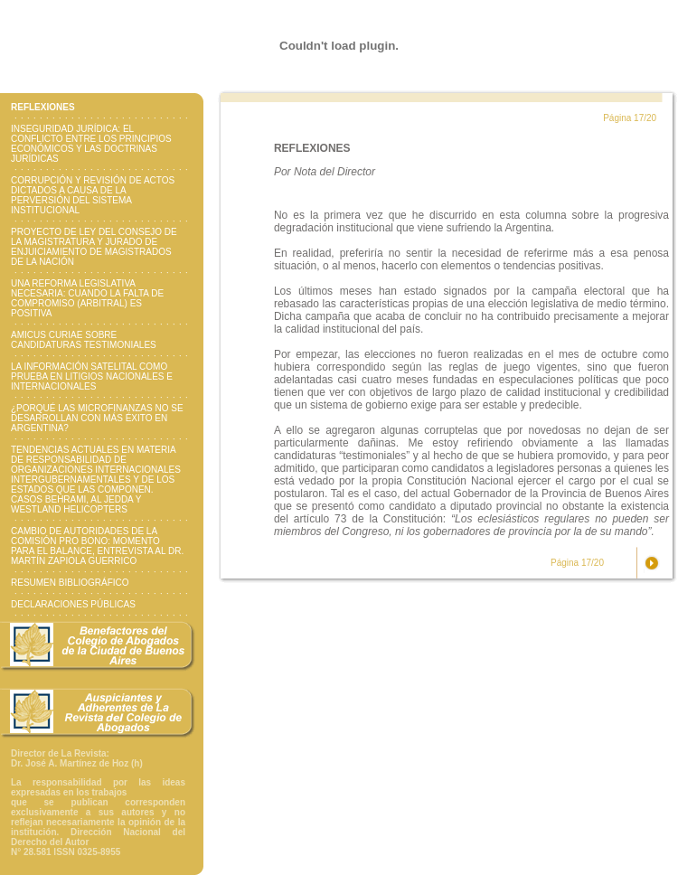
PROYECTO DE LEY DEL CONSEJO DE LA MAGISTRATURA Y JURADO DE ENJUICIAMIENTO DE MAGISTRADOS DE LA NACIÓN (94, 247)
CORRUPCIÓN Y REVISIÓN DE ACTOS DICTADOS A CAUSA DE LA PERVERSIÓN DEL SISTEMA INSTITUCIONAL (92, 195)
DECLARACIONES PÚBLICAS (73, 604)
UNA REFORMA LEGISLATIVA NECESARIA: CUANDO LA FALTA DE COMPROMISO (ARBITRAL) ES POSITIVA (87, 298)
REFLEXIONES (43, 107)
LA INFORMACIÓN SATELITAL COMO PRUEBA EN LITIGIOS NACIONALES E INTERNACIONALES (92, 376)
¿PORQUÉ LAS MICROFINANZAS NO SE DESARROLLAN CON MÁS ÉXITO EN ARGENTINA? (97, 418)
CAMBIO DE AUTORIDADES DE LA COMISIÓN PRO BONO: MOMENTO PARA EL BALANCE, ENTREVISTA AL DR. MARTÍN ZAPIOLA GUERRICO (97, 546)
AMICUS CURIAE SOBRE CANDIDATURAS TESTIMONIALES (83, 340)
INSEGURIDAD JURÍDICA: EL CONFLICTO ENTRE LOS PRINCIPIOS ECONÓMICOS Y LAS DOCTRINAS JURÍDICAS (91, 144)
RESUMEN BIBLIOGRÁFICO (70, 583)
